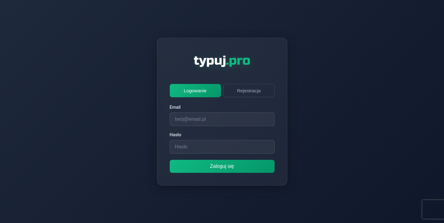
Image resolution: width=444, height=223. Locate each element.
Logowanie (195, 90)
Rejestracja (249, 90)
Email (175, 107)
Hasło (176, 135)
